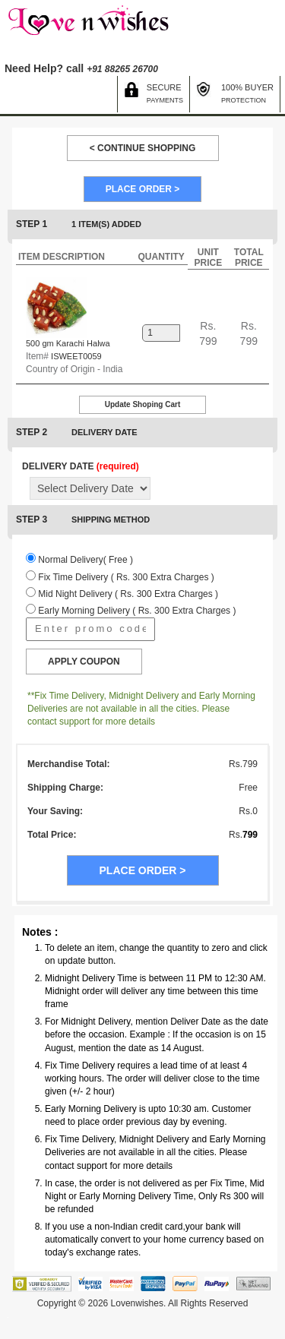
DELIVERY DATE (80, 466)
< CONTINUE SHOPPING (143, 148)
